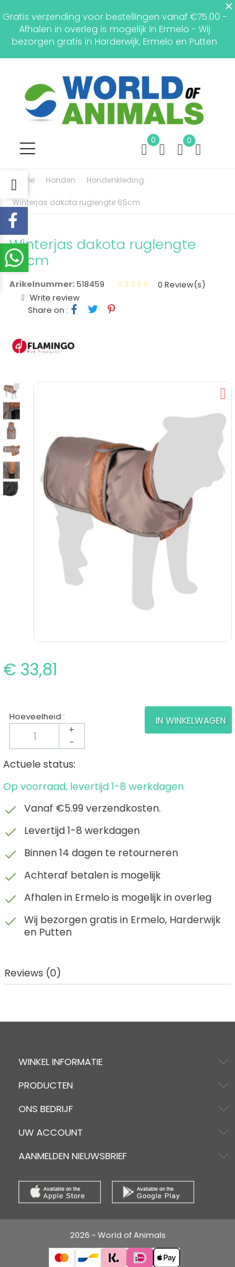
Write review (54, 298)
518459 (91, 284)
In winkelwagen (191, 720)
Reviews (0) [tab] (32, 973)
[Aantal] (47, 736)
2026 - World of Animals (118, 1235)
